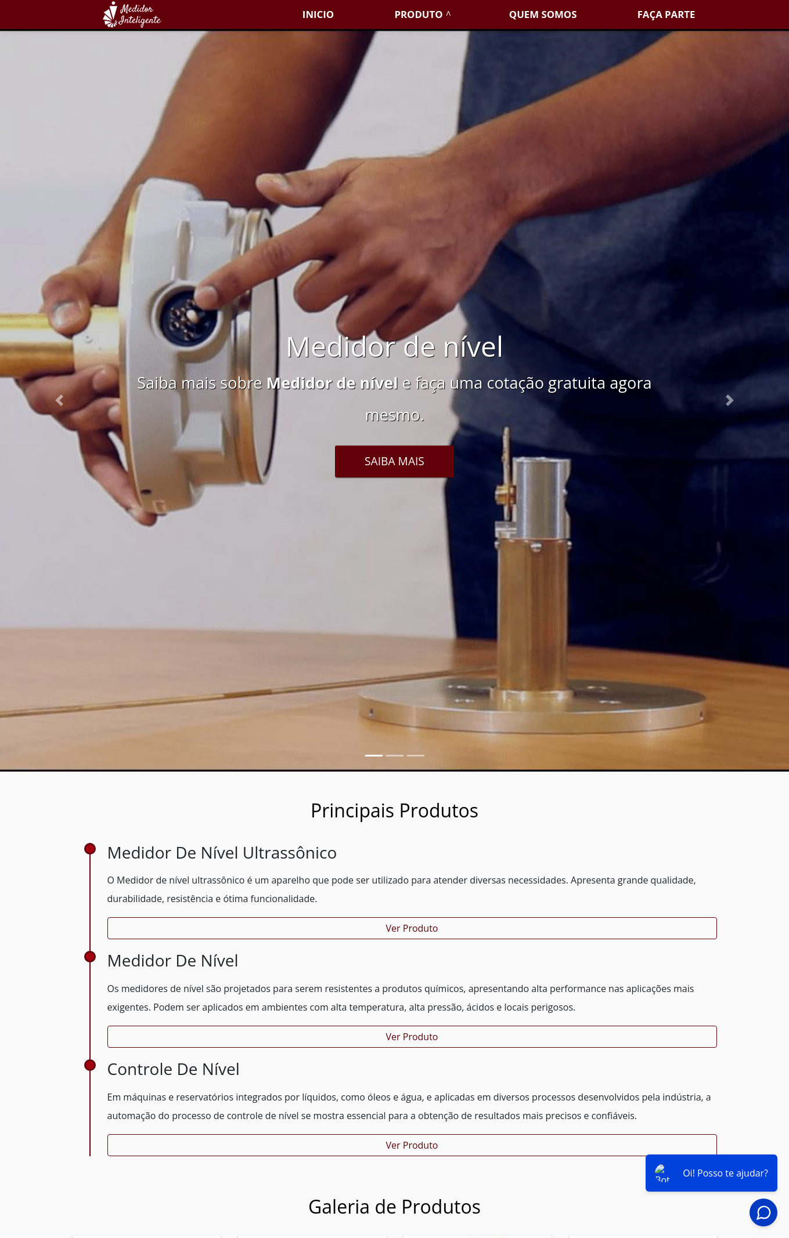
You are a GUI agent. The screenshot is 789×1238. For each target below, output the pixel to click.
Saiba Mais (394, 461)
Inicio (318, 14)
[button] (59, 400)
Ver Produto (412, 928)
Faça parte (666, 14)
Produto (418, 14)
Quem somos (543, 14)
